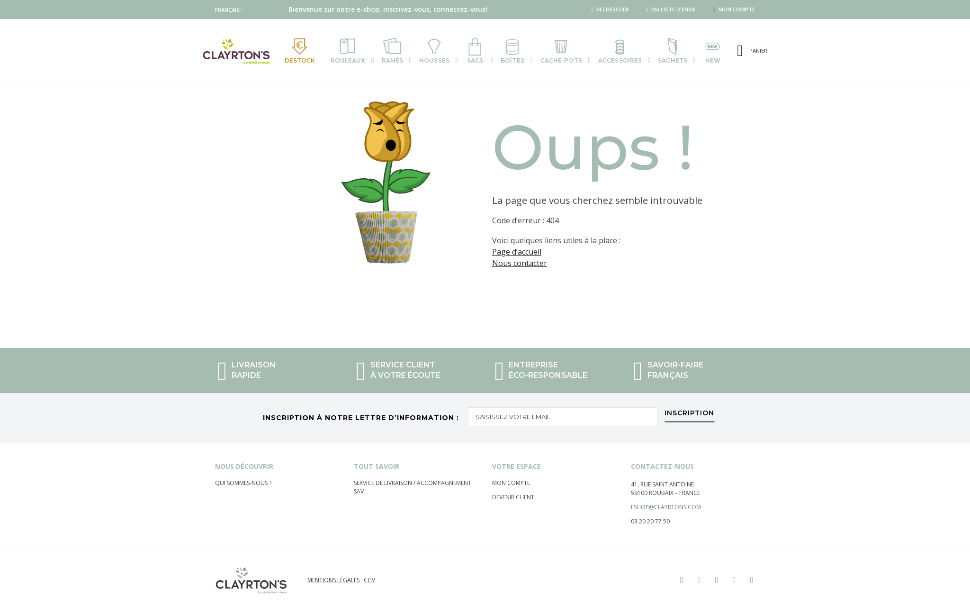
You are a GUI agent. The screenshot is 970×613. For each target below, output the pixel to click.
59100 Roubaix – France (665, 493)
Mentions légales (333, 580)
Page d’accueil (516, 252)
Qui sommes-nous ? (243, 483)
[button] (228, 9)
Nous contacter (519, 263)
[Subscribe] (689, 415)
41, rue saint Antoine (662, 484)
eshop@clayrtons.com (666, 507)
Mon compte (511, 483)
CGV (369, 580)
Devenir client (513, 497)
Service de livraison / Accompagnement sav (412, 487)
